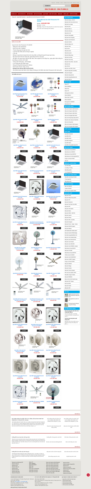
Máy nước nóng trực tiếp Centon (71, 111)
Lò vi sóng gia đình (68, 172)
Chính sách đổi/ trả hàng (67, 483)
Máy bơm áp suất (68, 52)
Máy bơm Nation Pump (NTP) (70, 197)
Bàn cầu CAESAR (68, 186)
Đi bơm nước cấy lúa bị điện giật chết (54, 441)
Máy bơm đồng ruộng (69, 55)
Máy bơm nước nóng (69, 59)
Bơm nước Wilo (68, 283)
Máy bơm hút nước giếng (69, 37)
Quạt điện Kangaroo (69, 140)
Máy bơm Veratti (68, 285)
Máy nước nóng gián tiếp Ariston (71, 115)
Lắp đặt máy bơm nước (71, 456)
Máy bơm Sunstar (68, 268)
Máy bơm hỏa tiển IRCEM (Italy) (71, 232)
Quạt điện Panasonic (21, 17)
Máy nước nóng (38, 13)
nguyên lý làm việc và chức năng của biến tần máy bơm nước (74, 295)
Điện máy (60, 13)
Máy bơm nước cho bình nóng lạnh (54, 451)
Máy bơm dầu (67, 63)
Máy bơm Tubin (68, 46)
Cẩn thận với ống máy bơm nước (71, 437)
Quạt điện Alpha (68, 142)
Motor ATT (67, 84)
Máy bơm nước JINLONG (70, 243)
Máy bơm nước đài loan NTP (17, 462)
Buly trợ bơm (67, 48)
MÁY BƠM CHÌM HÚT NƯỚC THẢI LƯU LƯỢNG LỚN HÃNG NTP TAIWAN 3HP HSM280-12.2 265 (71, 420)
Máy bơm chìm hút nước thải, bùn (71, 22)
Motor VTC (67, 90)
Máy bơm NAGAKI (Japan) (70, 226)
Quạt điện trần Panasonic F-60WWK (36, 401)
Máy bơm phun (68, 26)
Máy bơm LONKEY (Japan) (70, 259)
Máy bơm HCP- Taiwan (69, 281)
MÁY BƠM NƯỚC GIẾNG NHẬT (71, 230)
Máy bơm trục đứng (68, 57)
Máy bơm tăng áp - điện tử (70, 19)
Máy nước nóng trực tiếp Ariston (71, 113)
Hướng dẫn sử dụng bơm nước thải (54, 437)
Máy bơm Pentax (68, 217)
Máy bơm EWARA (68, 263)
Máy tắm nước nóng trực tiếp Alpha (71, 119)
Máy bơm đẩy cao (68, 28)
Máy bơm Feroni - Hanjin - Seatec (71, 224)
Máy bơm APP (67, 206)
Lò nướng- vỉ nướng (68, 167)
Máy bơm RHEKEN (68, 276)
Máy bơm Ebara (68, 210)
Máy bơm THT (67, 199)
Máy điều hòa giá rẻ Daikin (70, 274)
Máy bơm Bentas (66, 471)
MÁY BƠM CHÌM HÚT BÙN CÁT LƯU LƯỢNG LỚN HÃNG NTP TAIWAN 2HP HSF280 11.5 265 (54, 420)
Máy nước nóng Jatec (69, 122)
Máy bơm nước (22, 13)
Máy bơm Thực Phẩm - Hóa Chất (71, 61)
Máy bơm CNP (67, 287)
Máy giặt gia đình (68, 181)
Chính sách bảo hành (67, 480)
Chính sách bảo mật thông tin (68, 484)
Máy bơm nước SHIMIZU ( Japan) (71, 246)
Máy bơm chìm (15, 465)
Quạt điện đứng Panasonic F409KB (53, 247)
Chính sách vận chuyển (67, 481)
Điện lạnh (66, 13)
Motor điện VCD (68, 104)
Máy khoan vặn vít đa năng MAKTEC (72, 156)
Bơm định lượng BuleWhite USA (71, 235)
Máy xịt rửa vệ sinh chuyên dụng (71, 279)
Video (71, 2)
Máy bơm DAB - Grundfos (70, 219)
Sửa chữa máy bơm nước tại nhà (71, 451)
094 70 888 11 (17, 481)
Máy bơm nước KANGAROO (70, 257)
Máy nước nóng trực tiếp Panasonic (71, 108)
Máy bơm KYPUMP (68, 250)
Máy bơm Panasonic (69, 202)
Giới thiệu (57, 2)
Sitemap (74, 2)
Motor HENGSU (68, 95)
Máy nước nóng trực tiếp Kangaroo (71, 124)
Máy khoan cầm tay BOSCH (70, 149)
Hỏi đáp (65, 2)
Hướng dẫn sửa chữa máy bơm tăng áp (20, 451)
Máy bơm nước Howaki (69, 241)
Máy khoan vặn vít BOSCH (70, 151)
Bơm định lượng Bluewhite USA (71, 77)
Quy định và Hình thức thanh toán (69, 479)
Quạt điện (45, 13)
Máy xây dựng (53, 13)
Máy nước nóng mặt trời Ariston (52, 468)
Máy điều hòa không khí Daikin (70, 177)
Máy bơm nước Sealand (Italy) (70, 237)
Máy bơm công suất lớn (69, 74)
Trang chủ (53, 2)
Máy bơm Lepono (68, 215)
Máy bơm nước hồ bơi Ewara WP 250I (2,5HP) (54, 427)
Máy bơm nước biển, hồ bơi (70, 68)
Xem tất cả (77, 413)
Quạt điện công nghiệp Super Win (71, 144)
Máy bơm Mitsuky (68, 228)
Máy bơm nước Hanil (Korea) (70, 239)
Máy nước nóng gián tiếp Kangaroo (71, 126)
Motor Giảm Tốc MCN (69, 97)
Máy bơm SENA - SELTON (70, 213)
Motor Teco (67, 88)
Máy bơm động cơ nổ (69, 44)
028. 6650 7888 (24, 481)
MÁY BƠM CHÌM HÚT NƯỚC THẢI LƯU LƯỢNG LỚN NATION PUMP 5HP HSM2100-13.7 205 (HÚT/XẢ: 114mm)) (27, 419)
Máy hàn (66, 160)
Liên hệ (77, 2)
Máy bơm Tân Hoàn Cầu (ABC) (71, 204)
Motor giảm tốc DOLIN (69, 93)
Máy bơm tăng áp (15, 463)
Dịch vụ (62, 2)
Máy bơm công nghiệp (69, 35)
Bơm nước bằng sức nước (71, 441)
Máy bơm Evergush (68, 72)
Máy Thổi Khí (67, 66)
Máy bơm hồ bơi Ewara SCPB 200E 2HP (71, 427)
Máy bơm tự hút (68, 33)
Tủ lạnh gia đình (68, 179)
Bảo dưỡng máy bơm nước (54, 456)
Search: (47, 6)
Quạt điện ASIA (68, 136)
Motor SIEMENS (68, 86)
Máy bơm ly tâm (68, 50)
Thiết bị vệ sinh (73, 13)
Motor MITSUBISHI (32, 464)
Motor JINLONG (68, 99)
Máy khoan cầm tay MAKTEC (70, 154)
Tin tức (68, 2)
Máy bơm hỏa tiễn (68, 41)
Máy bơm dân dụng (68, 30)
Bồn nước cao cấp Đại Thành (70, 190)
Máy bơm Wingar (68, 265)
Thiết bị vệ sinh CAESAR (69, 254)
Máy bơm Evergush (68, 221)
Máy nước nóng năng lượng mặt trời (71, 117)
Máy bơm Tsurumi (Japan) (70, 270)
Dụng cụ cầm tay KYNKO (70, 158)
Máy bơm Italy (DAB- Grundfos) (71, 70)
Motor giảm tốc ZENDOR (69, 101)
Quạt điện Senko (68, 138)
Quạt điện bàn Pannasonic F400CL (20, 273)
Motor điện (30, 13)
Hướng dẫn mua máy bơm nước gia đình (21, 437)
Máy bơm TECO (68, 195)
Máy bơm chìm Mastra (69, 208)
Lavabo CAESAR (68, 188)
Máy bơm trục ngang (69, 24)
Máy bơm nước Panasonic (70, 39)
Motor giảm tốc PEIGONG (34, 468)
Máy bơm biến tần (68, 79)
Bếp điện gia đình (68, 170)
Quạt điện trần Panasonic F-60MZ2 (53, 298)
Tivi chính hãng (68, 165)
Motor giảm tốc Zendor (33, 471)
